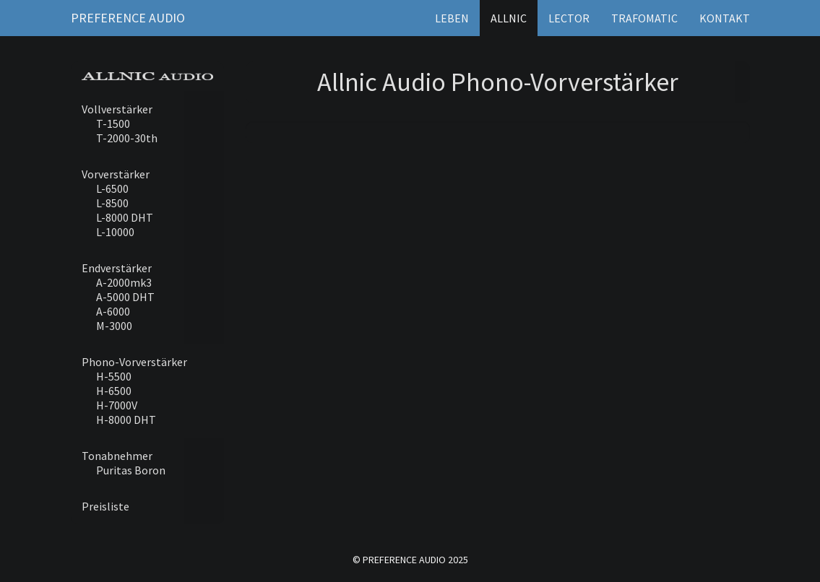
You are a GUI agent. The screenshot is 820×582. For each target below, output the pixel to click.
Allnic (509, 18)
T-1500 (113, 123)
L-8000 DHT (124, 217)
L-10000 (115, 232)
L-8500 (112, 203)
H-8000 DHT (126, 419)
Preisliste (105, 506)
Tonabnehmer (117, 455)
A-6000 (113, 311)
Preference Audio (128, 17)
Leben (452, 18)
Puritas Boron (130, 470)
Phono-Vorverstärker (134, 362)
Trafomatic (644, 18)
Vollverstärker (117, 109)
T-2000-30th (126, 138)
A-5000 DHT (125, 297)
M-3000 (114, 325)
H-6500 (113, 390)
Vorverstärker (116, 174)
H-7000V (116, 405)
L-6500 (112, 188)
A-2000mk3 (124, 282)
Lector (569, 18)
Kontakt (724, 18)
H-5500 (113, 376)
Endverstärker (117, 268)
